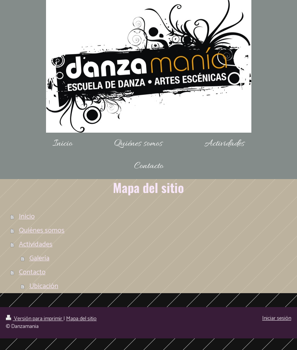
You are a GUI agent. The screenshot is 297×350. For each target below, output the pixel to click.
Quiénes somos (42, 230)
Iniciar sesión (276, 318)
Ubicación (43, 286)
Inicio (27, 216)
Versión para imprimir (34, 318)
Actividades (36, 244)
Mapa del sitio (81, 318)
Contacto (32, 272)
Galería (39, 258)
